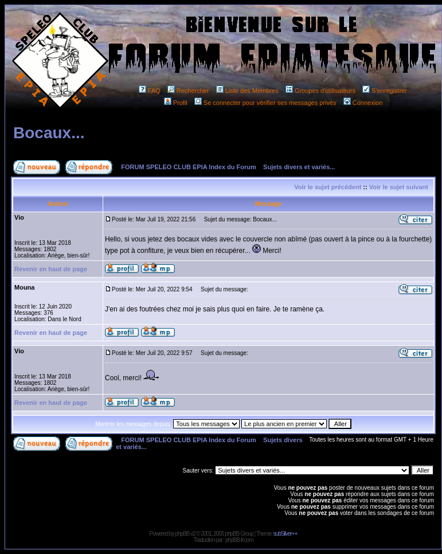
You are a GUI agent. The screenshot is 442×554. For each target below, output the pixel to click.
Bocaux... (48, 133)
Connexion (363, 102)
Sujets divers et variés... (299, 166)
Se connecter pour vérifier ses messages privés (265, 102)
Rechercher (188, 90)
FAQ (150, 90)
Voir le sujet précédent (327, 187)
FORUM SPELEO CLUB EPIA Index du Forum (188, 166)
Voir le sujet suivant (398, 187)
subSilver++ (285, 533)
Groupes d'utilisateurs (320, 90)
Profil (175, 102)
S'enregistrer (384, 90)
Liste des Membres (247, 90)
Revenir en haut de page (50, 269)
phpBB (182, 533)
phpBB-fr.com (239, 540)
